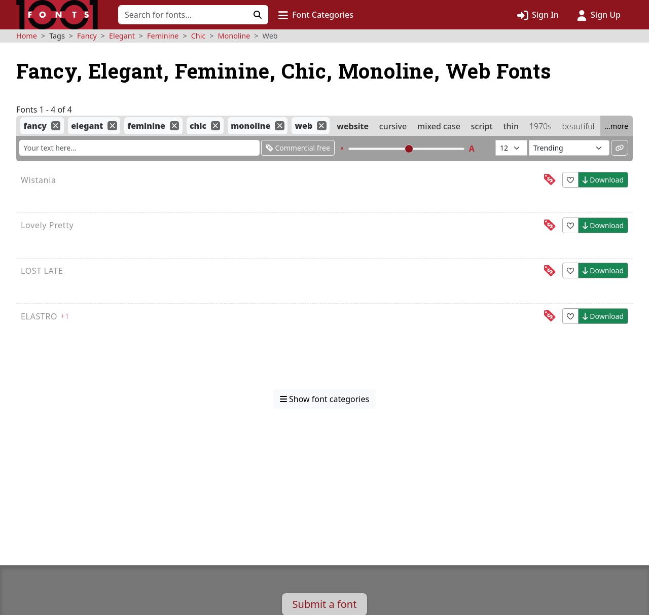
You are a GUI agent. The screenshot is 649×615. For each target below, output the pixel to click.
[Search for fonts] (182, 14)
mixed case (438, 125)
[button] (315, 15)
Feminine (162, 36)
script (482, 125)
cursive (393, 125)
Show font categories (324, 399)
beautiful (578, 125)
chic (198, 125)
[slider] (409, 148)
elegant (87, 125)
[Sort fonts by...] (569, 148)
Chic (198, 36)
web (303, 125)
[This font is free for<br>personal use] (549, 179)
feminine (146, 125)
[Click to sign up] (599, 15)
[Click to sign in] (538, 15)
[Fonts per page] (511, 148)
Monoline (234, 36)
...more (616, 126)
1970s (540, 125)
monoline (250, 125)
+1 (65, 316)
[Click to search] (257, 14)
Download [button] (603, 180)
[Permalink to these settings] (619, 148)
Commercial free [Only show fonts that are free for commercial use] (298, 148)
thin (511, 125)
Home (26, 36)
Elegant (122, 36)
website (353, 125)
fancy (35, 125)
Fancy (87, 36)
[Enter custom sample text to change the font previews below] (139, 148)
